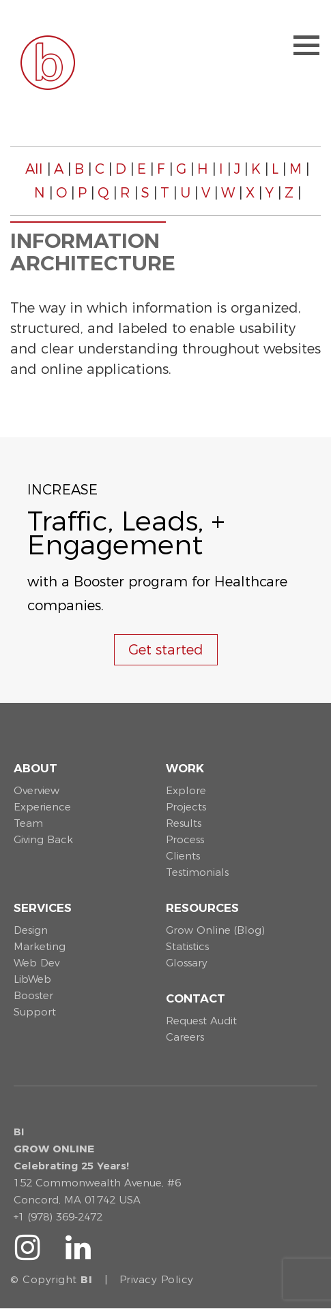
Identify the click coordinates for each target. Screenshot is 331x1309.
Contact (195, 998)
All (34, 169)
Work (185, 768)
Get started (165, 650)
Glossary (186, 962)
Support (35, 1011)
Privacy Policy (156, 1279)
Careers (185, 1036)
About (35, 768)
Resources (202, 908)
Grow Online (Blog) (215, 930)
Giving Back (43, 839)
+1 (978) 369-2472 (58, 1216)
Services (43, 908)
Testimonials (197, 872)
